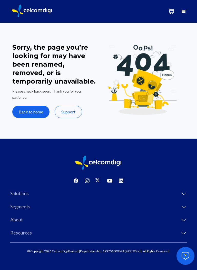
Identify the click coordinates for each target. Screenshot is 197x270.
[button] (184, 11)
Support (68, 111)
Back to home (31, 111)
